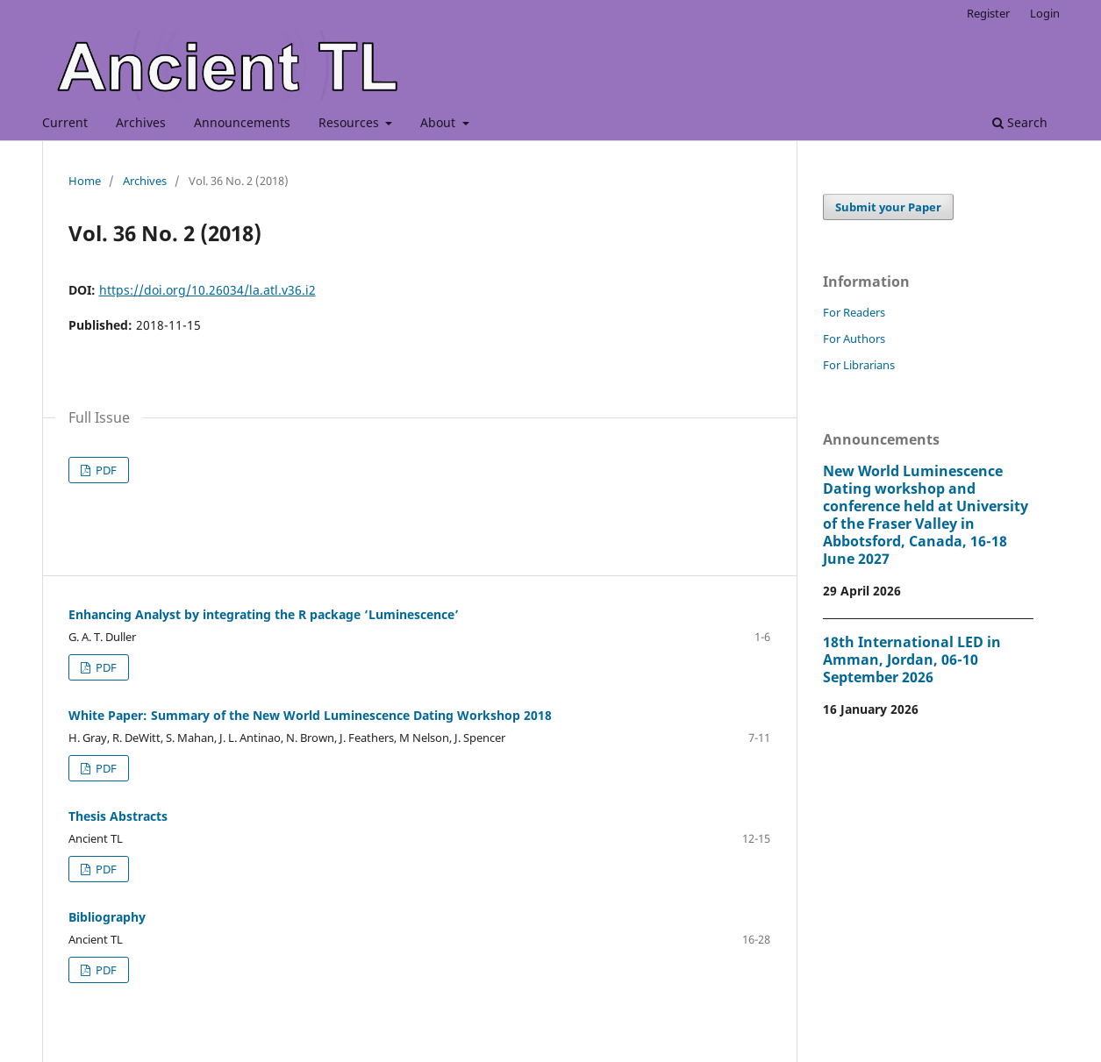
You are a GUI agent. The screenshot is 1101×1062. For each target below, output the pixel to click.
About (439, 122)
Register (988, 13)
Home (84, 181)
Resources (350, 122)
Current (65, 122)
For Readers (854, 312)
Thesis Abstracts (118, 816)
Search (1019, 122)
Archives (141, 122)
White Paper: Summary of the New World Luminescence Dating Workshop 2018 (310, 715)
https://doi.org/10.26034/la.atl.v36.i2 (207, 290)
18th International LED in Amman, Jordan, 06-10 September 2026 (912, 659)
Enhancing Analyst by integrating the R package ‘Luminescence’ (263, 614)
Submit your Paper (888, 207)
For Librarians (859, 365)
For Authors (854, 338)
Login (1045, 13)
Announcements (242, 122)
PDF (105, 470)
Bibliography (107, 917)
